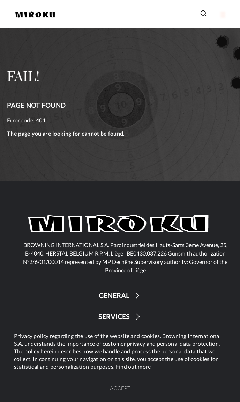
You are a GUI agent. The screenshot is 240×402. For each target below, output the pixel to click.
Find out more (133, 366)
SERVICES (120, 316)
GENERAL (120, 295)
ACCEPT (120, 388)
